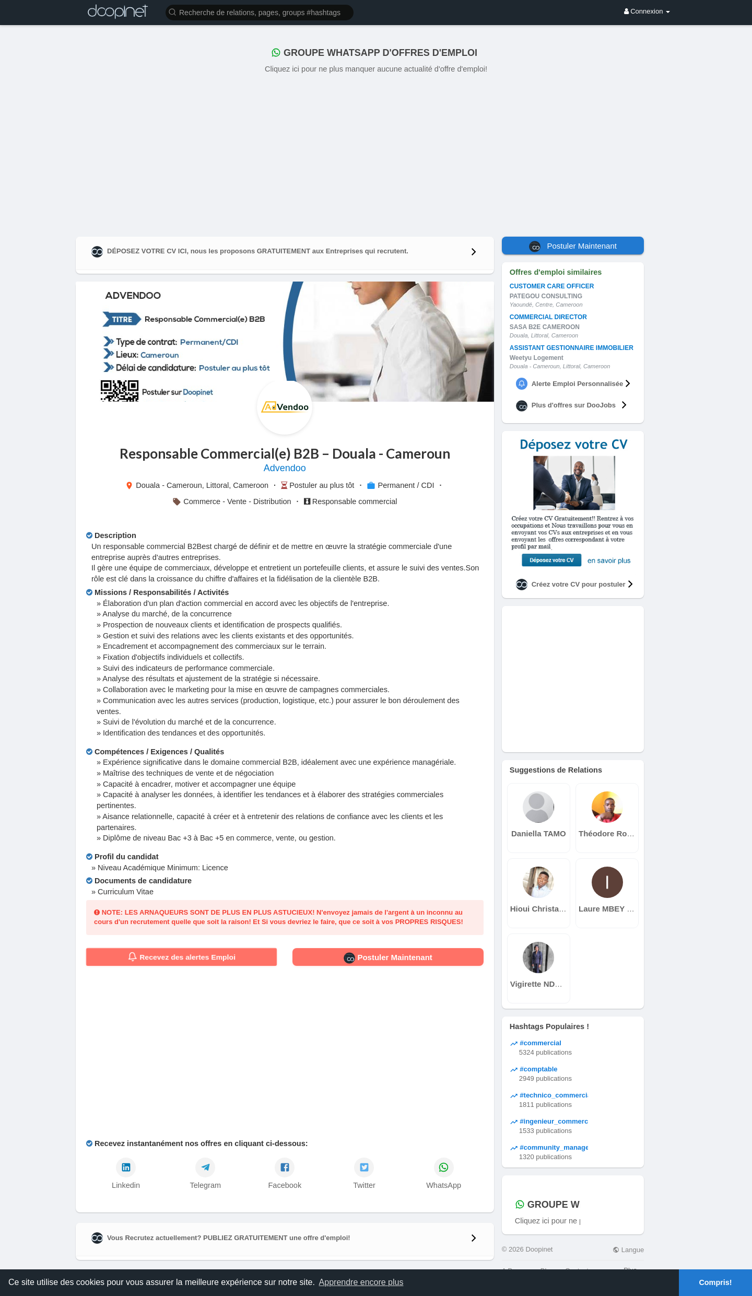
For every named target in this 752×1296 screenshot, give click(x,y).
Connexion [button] (647, 11)
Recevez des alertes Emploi (181, 957)
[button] (259, 11)
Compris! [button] (715, 1282)
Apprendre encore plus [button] (361, 1282)
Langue (628, 1249)
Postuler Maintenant (388, 958)
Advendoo (285, 468)
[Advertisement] (376, 153)
